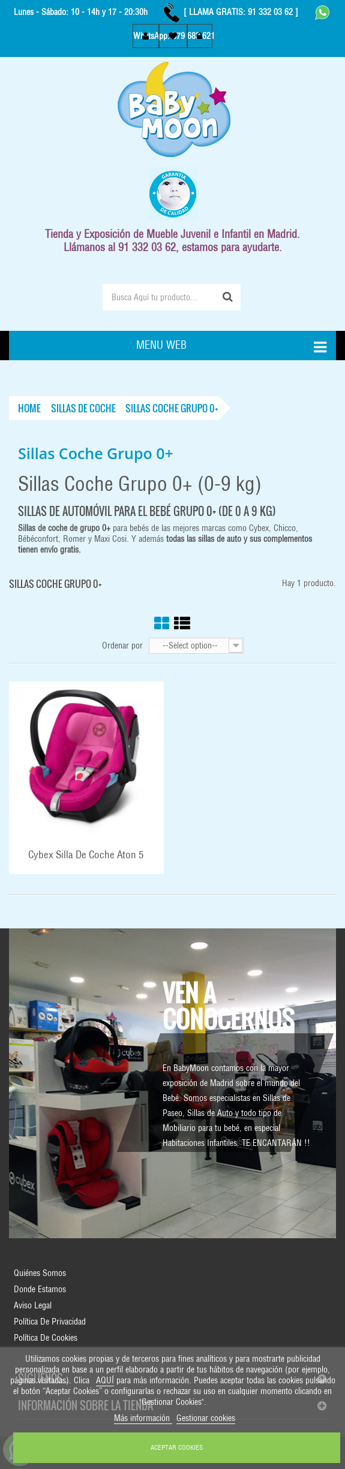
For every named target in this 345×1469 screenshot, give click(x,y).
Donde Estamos (40, 1289)
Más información (143, 1418)
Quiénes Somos (40, 1273)
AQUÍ (105, 1380)
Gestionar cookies (205, 1418)
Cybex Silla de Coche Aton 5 (86, 854)
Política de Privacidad (50, 1321)
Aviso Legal (33, 1305)
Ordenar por (122, 645)
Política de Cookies (45, 1337)
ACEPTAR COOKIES (177, 1447)
